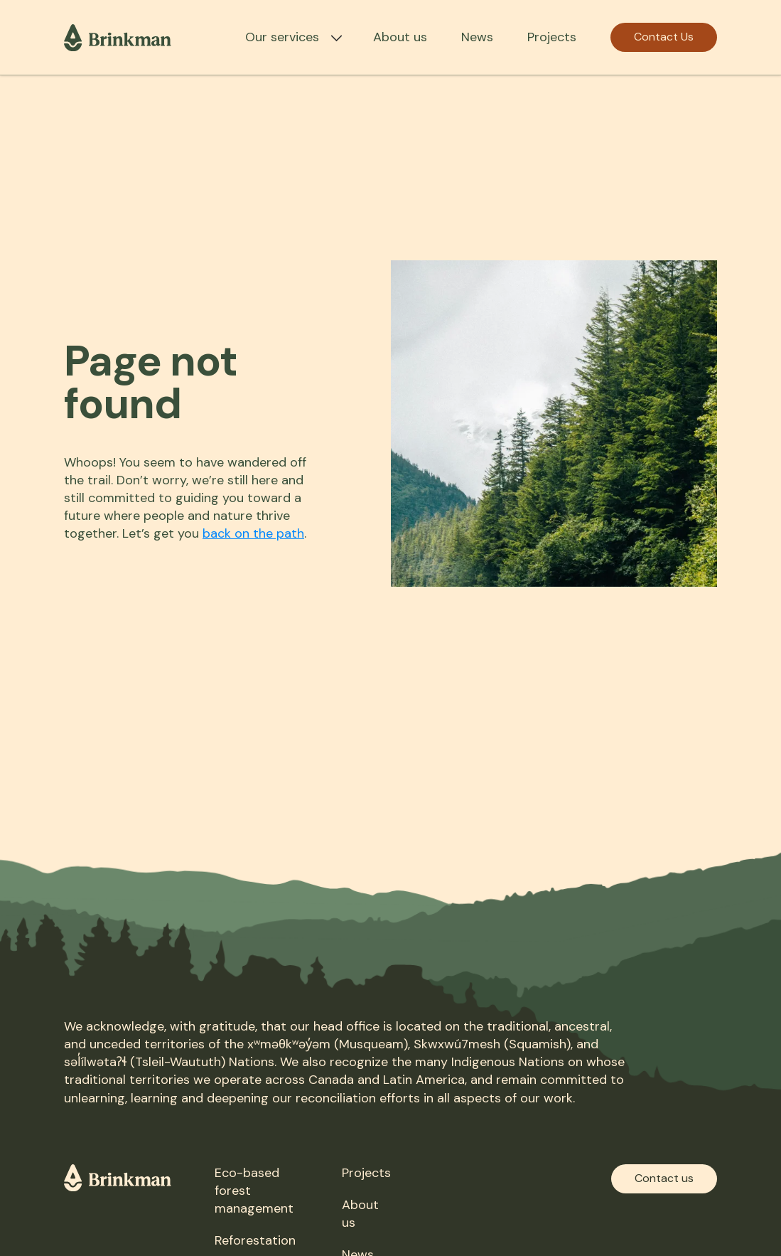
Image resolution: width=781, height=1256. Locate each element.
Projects (551, 37)
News (477, 37)
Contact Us (664, 36)
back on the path (253, 533)
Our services (282, 37)
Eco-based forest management (254, 1190)
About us (400, 37)
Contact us (664, 1178)
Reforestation (255, 1240)
